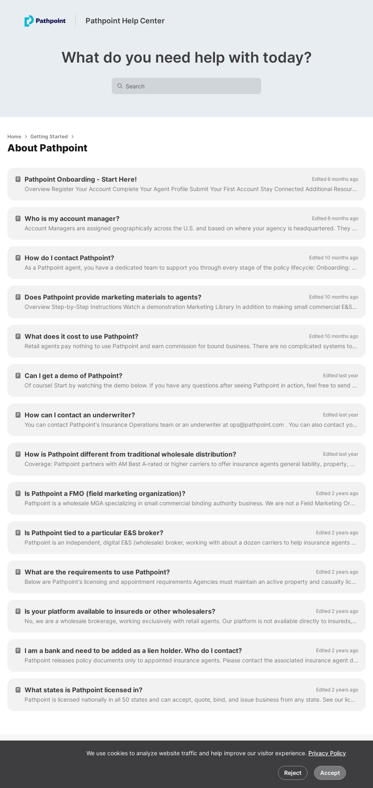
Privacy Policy (327, 753)
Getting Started (49, 136)
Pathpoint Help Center (125, 20)
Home (14, 136)
